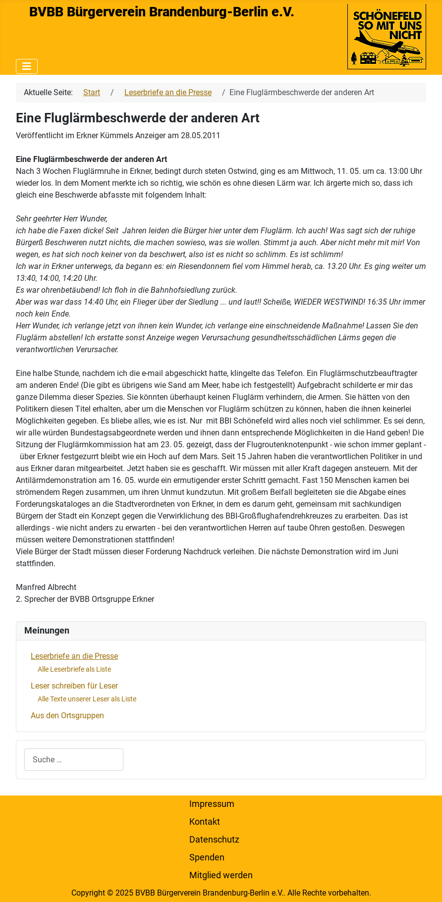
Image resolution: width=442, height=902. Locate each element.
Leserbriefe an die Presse (74, 656)
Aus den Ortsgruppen (67, 715)
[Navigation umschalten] (27, 66)
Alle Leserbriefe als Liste (74, 669)
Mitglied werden (221, 875)
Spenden (206, 857)
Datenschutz (214, 840)
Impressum (211, 804)
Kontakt (204, 822)
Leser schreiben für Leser (74, 685)
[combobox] (73, 759)
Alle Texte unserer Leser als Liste (87, 699)
